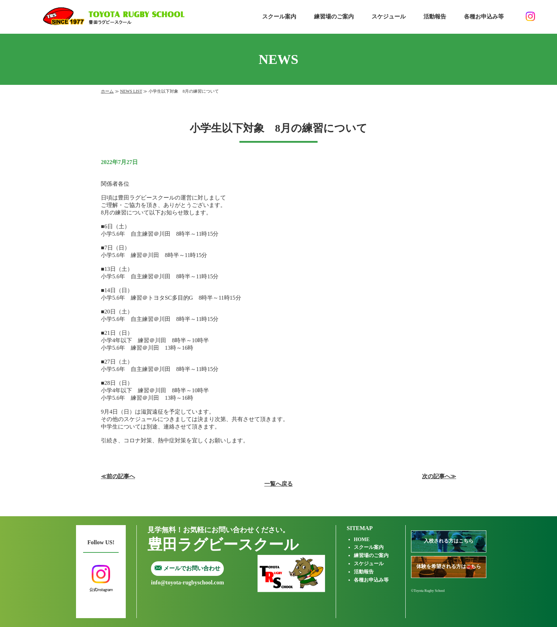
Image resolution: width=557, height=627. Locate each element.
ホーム (107, 91)
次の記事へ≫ (439, 476)
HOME (361, 539)
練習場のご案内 (334, 16)
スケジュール (389, 16)
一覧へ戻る (278, 484)
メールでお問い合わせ (187, 568)
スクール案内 (279, 16)
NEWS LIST (131, 91)
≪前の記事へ (118, 476)
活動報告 (434, 16)
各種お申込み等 (484, 16)
